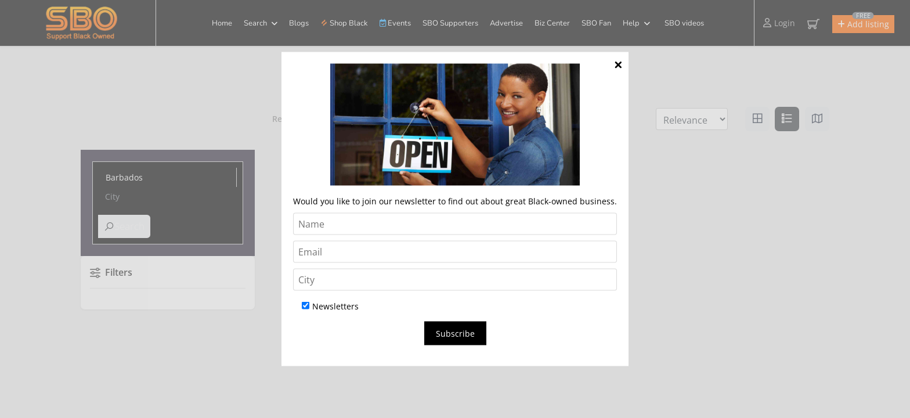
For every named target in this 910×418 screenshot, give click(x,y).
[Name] (455, 224)
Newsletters (330, 306)
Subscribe (455, 333)
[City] (455, 280)
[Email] (455, 252)
